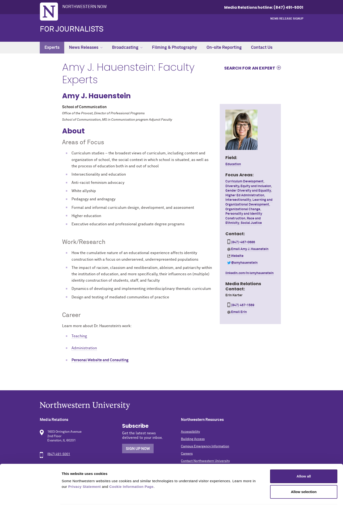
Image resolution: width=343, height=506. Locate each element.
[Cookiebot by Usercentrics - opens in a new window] (30, 496)
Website (237, 256)
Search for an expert (249, 68)
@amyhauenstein (244, 262)
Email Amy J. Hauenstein (249, 249)
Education (233, 164)
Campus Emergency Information (205, 446)
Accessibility (190, 431)
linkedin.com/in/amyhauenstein (249, 273)
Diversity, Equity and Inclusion (248, 186)
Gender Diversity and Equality (248, 190)
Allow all (304, 459)
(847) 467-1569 (242, 305)
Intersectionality (238, 200)
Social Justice (251, 223)
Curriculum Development (244, 181)
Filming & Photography (174, 47)
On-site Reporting (224, 47)
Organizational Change (242, 209)
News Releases (86, 47)
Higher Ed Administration (244, 195)
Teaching (79, 336)
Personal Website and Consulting (100, 360)
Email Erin (239, 312)
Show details (247, 497)
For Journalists (72, 29)
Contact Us (261, 47)
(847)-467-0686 (243, 242)
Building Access (193, 439)
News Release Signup (286, 18)
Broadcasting (127, 47)
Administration (84, 348)
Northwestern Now (84, 7)
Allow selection (303, 475)
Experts (52, 47)
